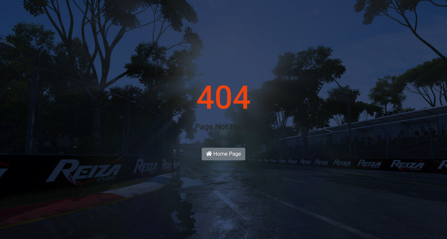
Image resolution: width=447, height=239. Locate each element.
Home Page (223, 154)
